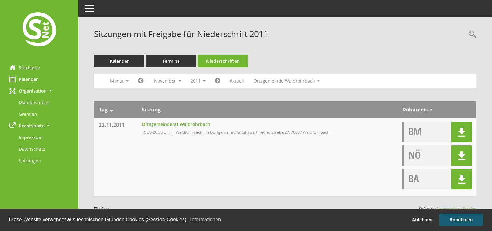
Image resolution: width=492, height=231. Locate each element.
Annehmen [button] (461, 219)
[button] (39, 91)
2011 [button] (198, 81)
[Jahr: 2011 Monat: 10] (140, 81)
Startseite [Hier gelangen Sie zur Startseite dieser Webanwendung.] (24, 67)
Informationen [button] (205, 219)
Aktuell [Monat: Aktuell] (237, 81)
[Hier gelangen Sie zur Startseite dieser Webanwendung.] (39, 30)
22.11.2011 (112, 125)
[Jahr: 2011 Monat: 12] (217, 81)
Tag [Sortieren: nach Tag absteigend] (103, 109)
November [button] (167, 81)
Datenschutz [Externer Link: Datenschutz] (32, 149)
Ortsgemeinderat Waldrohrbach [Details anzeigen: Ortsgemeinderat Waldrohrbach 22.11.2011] (176, 124)
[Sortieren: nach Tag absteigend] (111, 109)
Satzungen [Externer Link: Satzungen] (30, 161)
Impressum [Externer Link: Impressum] (31, 137)
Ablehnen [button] (422, 219)
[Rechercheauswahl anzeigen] (471, 35)
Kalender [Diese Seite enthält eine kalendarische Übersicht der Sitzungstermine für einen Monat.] (23, 79)
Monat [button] (119, 81)
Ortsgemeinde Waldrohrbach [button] (287, 81)
